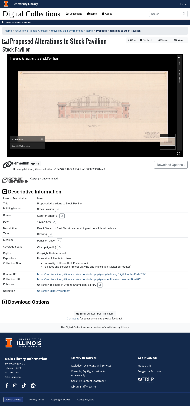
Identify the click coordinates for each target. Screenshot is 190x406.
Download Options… (171, 165)
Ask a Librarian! (13, 377)
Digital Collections (31, 14)
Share (163, 40)
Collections (74, 13)
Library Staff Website (83, 386)
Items (92, 13)
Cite (132, 40)
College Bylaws (85, 399)
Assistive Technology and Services (91, 366)
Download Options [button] (25, 302)
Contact (146, 40)
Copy (35, 163)
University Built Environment (67, 30)
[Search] (165, 14)
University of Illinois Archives (31, 30)
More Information (179, 62)
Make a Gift (144, 366)
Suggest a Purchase (149, 371)
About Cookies (13, 399)
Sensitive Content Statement (18, 22)
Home (8, 30)
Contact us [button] (73, 318)
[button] (179, 57)
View (179, 40)
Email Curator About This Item (94, 313)
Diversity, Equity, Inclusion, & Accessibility (88, 373)
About (107, 13)
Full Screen (178, 153)
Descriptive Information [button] (31, 192)
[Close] (42, 139)
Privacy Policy (36, 399)
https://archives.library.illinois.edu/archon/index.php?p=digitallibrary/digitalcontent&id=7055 (91, 274)
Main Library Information (26, 358)
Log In (183, 4)
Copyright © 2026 (60, 399)
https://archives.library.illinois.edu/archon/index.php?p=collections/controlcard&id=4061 (89, 279)
